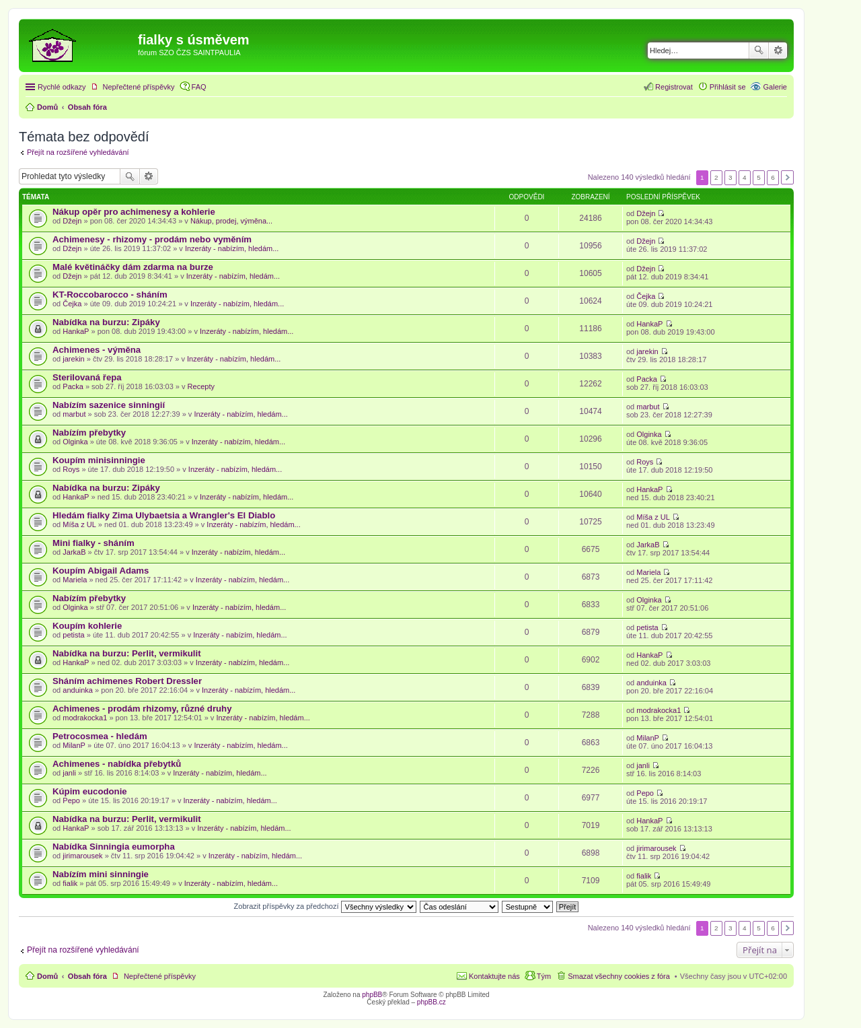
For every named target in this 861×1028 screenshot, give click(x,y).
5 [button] (759, 177)
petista (73, 635)
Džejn (72, 221)
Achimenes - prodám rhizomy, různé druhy (141, 709)
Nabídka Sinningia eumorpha (113, 847)
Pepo (71, 800)
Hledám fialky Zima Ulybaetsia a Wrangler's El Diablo (163, 515)
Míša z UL (79, 524)
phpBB (372, 994)
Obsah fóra (87, 976)
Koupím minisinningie (98, 460)
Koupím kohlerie (87, 626)
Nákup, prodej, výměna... (231, 221)
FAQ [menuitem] (199, 87)
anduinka (78, 690)
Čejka (72, 304)
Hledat (759, 50)
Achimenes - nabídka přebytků (116, 764)
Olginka (75, 442)
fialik (70, 883)
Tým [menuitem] (544, 976)
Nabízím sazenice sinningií (108, 405)
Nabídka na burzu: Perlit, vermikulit (126, 653)
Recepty (201, 386)
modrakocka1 (85, 718)
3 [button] (730, 177)
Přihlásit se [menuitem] (728, 87)
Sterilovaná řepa (87, 377)
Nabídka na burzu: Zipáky (106, 322)
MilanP (74, 745)
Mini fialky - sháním (93, 543)
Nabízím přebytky (89, 432)
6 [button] (773, 177)
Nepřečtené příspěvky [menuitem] (139, 87)
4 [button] (745, 177)
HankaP (76, 331)
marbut (74, 414)
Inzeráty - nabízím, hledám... (231, 248)
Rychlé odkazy (62, 87)
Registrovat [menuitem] (674, 87)
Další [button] (787, 177)
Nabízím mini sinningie (100, 874)
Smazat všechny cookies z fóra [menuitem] (619, 976)
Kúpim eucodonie (89, 791)
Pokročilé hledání (778, 50)
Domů (47, 976)
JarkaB (74, 552)
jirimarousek (82, 856)
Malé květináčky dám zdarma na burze (132, 267)
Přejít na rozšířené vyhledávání (78, 152)
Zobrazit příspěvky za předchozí (325, 906)
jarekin (73, 359)
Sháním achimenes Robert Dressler (127, 681)
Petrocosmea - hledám (99, 736)
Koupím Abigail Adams (100, 571)
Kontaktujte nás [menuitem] (494, 976)
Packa (73, 386)
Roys (71, 469)
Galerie (775, 87)
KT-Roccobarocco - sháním (109, 294)
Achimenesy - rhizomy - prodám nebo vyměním (152, 239)
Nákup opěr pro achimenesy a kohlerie (133, 212)
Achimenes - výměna (96, 350)
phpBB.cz (431, 1002)
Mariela (75, 580)
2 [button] (716, 177)
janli (69, 773)
